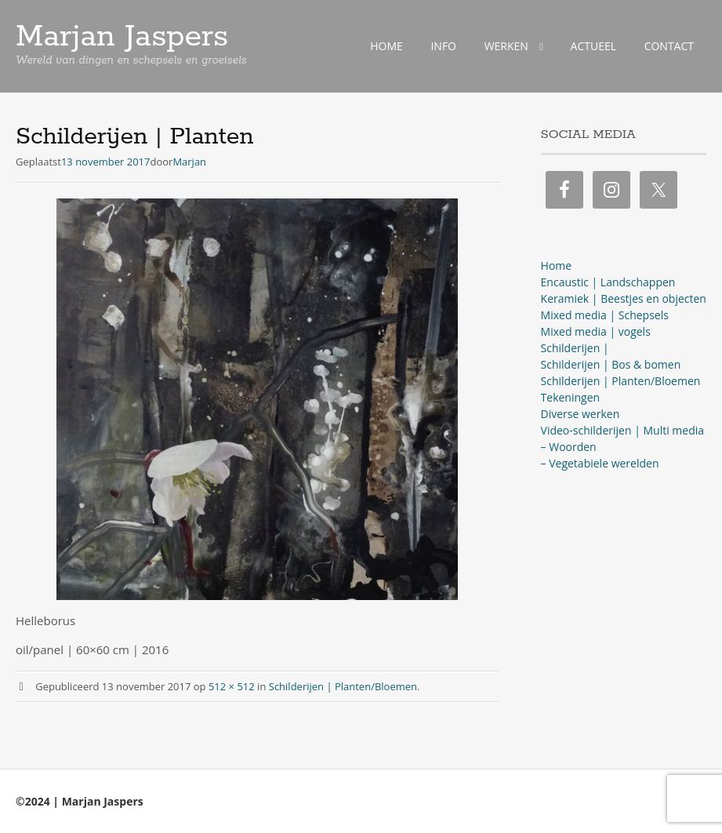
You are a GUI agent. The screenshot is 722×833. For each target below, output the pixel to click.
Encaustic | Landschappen (608, 282)
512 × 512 (232, 686)
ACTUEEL (593, 45)
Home (556, 265)
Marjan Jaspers (122, 36)
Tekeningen (570, 397)
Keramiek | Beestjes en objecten (623, 298)
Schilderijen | (575, 347)
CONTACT (669, 45)
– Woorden (569, 446)
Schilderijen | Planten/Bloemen (343, 686)
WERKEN (506, 45)
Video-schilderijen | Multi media (622, 430)
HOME (386, 45)
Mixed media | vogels (596, 331)
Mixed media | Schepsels (605, 314)
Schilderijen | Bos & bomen (611, 364)
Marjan (189, 162)
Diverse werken (580, 413)
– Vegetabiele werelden (600, 463)
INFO (443, 45)
